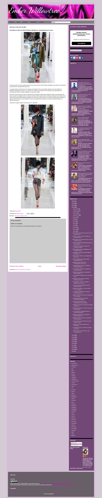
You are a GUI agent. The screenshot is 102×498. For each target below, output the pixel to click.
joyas (72, 402)
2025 (73, 203)
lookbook (73, 405)
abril (74, 225)
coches (73, 382)
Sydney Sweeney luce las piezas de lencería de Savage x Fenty (85, 186)
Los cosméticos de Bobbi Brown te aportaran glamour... (81, 312)
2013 (73, 351)
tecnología (74, 428)
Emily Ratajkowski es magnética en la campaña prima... (82, 250)
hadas (72, 398)
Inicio (39, 266)
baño (72, 370)
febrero (75, 229)
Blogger (56, 493)
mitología (73, 411)
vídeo (72, 433)
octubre (75, 213)
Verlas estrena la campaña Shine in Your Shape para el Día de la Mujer (85, 107)
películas (73, 419)
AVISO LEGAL (13, 490)
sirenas (73, 425)
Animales (73, 367)
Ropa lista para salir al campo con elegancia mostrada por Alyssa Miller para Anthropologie (85, 175)
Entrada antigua (61, 266)
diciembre (75, 209)
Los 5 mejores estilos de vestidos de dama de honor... (82, 269)
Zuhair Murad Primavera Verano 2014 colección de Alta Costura (85, 141)
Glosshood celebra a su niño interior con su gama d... (82, 289)
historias (73, 400)
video (72, 432)
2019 (73, 341)
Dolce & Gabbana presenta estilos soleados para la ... (81, 259)
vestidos (73, 430)
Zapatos (73, 435)
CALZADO (25, 22)
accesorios (74, 363)
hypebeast (18, 211)
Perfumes (73, 421)
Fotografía (73, 396)
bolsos (73, 374)
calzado (73, 375)
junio (74, 221)
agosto (75, 217)
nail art (73, 414)
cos (72, 388)
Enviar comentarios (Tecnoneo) (23, 269)
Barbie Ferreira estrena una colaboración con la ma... (79, 263)
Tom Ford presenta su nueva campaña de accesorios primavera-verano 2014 (85, 152)
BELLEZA (41, 22)
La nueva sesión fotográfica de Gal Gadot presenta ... (81, 286)
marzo (74, 227)
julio (74, 219)
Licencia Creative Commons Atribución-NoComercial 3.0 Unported (56, 483)
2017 (73, 345)
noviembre (75, 211)
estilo (72, 393)
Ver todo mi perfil (87, 467)
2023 (73, 207)
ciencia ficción (75, 381)
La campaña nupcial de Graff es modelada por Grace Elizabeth (85, 129)
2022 (73, 335)
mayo (74, 223)
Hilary (85, 456)
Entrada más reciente (16, 266)
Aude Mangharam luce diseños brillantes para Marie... (80, 299)
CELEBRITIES (33, 22)
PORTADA (11, 22)
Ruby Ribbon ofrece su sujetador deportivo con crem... (81, 282)
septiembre (76, 215)
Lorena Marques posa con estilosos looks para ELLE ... (81, 266)
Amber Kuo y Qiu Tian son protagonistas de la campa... (80, 302)
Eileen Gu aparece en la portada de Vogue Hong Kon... (81, 315)
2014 (73, 349)
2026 (73, 201)
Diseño (22, 215)
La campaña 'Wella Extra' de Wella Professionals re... (81, 292)
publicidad (74, 423)
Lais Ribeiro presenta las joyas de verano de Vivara (81, 246)
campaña (73, 377)
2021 (73, 337)
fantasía (73, 395)
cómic (72, 386)
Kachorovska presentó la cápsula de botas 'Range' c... (82, 273)
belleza (73, 372)
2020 (73, 339)
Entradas (74, 443)
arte (72, 368)
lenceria (73, 404)
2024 (73, 205)
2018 (73, 343)
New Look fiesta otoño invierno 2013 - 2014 (83, 118)
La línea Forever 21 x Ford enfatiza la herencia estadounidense (84, 95)
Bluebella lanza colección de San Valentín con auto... (81, 279)
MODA (18, 22)
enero (74, 231)
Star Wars (73, 426)
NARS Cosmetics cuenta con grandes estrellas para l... (82, 318)
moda (25, 215)
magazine (73, 407)
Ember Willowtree (34, 10)
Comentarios (75, 445)
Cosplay (73, 389)
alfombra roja (74, 365)
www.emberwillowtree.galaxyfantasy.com (62, 484)
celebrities (73, 379)
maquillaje (73, 409)
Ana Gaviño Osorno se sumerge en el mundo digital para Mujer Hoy (85, 84)
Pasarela (73, 418)
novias (73, 416)
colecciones (17, 215)
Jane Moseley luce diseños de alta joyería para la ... (81, 331)
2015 (73, 347)
